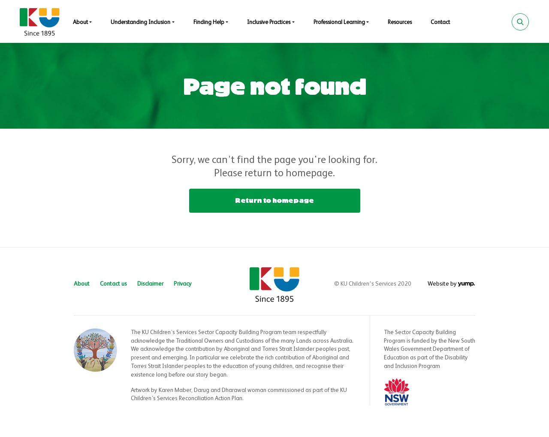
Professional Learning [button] (339, 22)
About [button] (80, 22)
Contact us (113, 284)
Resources (400, 22)
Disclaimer (150, 284)
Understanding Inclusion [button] (140, 22)
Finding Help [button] (208, 22)
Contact (440, 22)
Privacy (183, 284)
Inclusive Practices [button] (268, 22)
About (82, 284)
